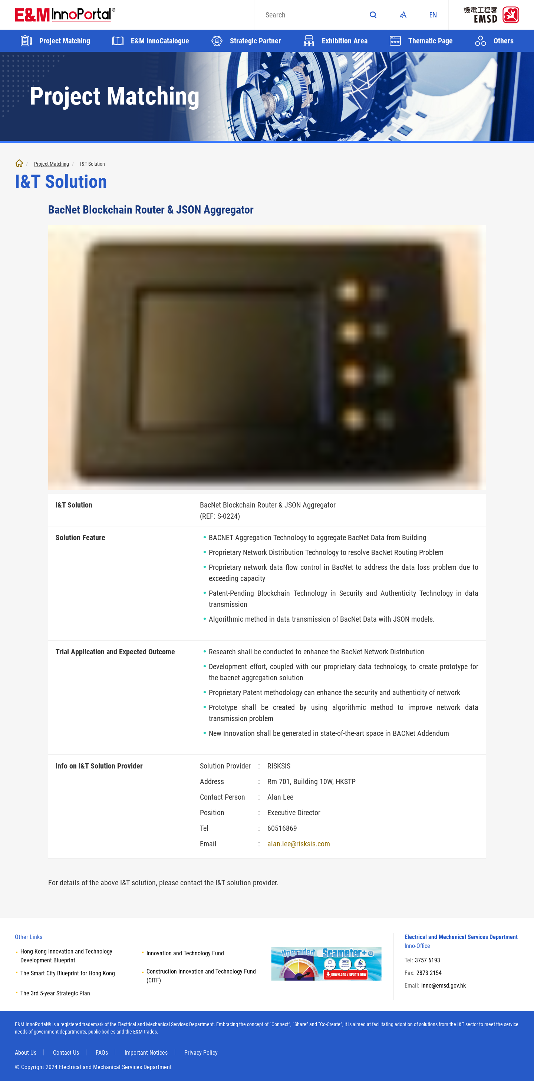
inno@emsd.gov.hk (443, 985)
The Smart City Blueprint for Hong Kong (67, 973)
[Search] (312, 14)
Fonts (403, 15)
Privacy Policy (201, 1052)
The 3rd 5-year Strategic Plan (55, 993)
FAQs (102, 1052)
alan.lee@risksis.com (298, 843)
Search (373, 15)
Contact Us (66, 1052)
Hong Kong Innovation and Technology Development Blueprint (66, 956)
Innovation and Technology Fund (185, 953)
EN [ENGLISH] (433, 15)
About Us (25, 1052)
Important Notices (146, 1052)
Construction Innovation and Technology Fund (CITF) (201, 976)
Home (19, 163)
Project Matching (51, 164)
